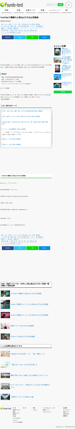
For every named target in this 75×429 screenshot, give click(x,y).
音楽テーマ (30, 10)
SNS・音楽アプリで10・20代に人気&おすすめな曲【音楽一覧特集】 (22, 116)
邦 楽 (14, 408)
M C (54, 408)
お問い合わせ (66, 413)
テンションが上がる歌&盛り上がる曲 (10, 243)
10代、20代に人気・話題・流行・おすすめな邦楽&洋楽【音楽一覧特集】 (23, 111)
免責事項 (65, 415)
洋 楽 (24, 408)
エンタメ (35, 409)
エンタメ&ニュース (47, 408)
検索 (60, 4)
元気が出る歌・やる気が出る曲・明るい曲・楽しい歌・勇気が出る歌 (19, 241)
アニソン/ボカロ (16, 418)
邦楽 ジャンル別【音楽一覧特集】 (12, 139)
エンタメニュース (47, 411)
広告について (66, 411)
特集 (42, 10)
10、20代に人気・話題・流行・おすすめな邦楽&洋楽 (15, 237)
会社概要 (65, 408)
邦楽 (6, 10)
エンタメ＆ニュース (54, 10)
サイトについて (66, 409)
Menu (69, 5)
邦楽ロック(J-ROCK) (16, 413)
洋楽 (18, 10)
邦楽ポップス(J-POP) (16, 410)
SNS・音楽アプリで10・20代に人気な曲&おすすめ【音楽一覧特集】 (23, 235)
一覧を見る (62, 91)
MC (66, 10)
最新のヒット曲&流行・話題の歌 (9, 239)
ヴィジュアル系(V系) (17, 422)
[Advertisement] (25, 51)
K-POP (14, 416)
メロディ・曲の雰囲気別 (36, 26)
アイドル (15, 420)
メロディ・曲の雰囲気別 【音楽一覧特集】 (14, 129)
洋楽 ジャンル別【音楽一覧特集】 (12, 144)
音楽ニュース (46, 409)
